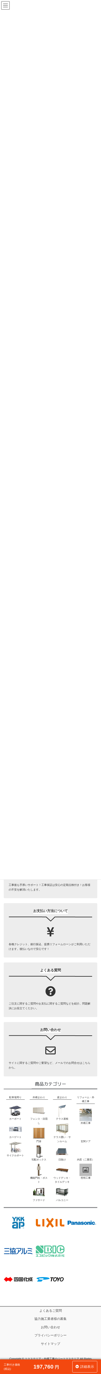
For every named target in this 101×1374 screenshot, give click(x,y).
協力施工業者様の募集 (50, 1319)
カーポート (15, 1112)
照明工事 (85, 1171)
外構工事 (85, 1116)
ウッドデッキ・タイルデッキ (62, 1173)
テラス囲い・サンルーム (62, 1132)
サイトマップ (50, 1344)
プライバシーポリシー (50, 1335)
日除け (62, 1153)
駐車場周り (15, 1097)
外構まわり (39, 1097)
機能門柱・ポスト (39, 1173)
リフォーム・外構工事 (85, 1099)
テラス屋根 (62, 1112)
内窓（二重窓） (85, 1153)
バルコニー (62, 1193)
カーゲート (15, 1130)
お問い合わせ (50, 1327)
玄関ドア (85, 1135)
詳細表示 (87, 1367)
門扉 (39, 1135)
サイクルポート (15, 1149)
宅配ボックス (38, 1153)
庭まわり (62, 1097)
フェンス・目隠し (39, 1114)
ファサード (39, 1193)
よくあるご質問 (50, 1310)
